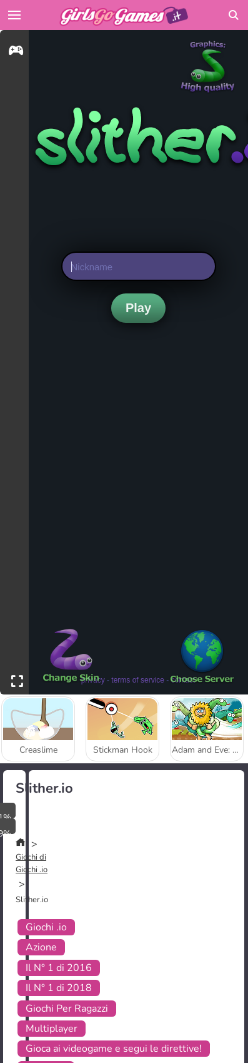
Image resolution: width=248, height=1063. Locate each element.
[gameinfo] (16, 52)
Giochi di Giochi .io (31, 863)
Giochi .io (46, 927)
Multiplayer (51, 1028)
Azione (41, 947)
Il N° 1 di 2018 (59, 988)
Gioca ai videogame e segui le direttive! (114, 1048)
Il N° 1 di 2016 (59, 968)
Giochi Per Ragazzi (67, 1008)
